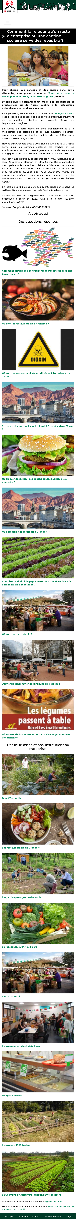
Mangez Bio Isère (64, 113)
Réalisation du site (53, 1216)
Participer (9, 1216)
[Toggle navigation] (7, 22)
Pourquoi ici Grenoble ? (29, 1216)
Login (68, 1216)
